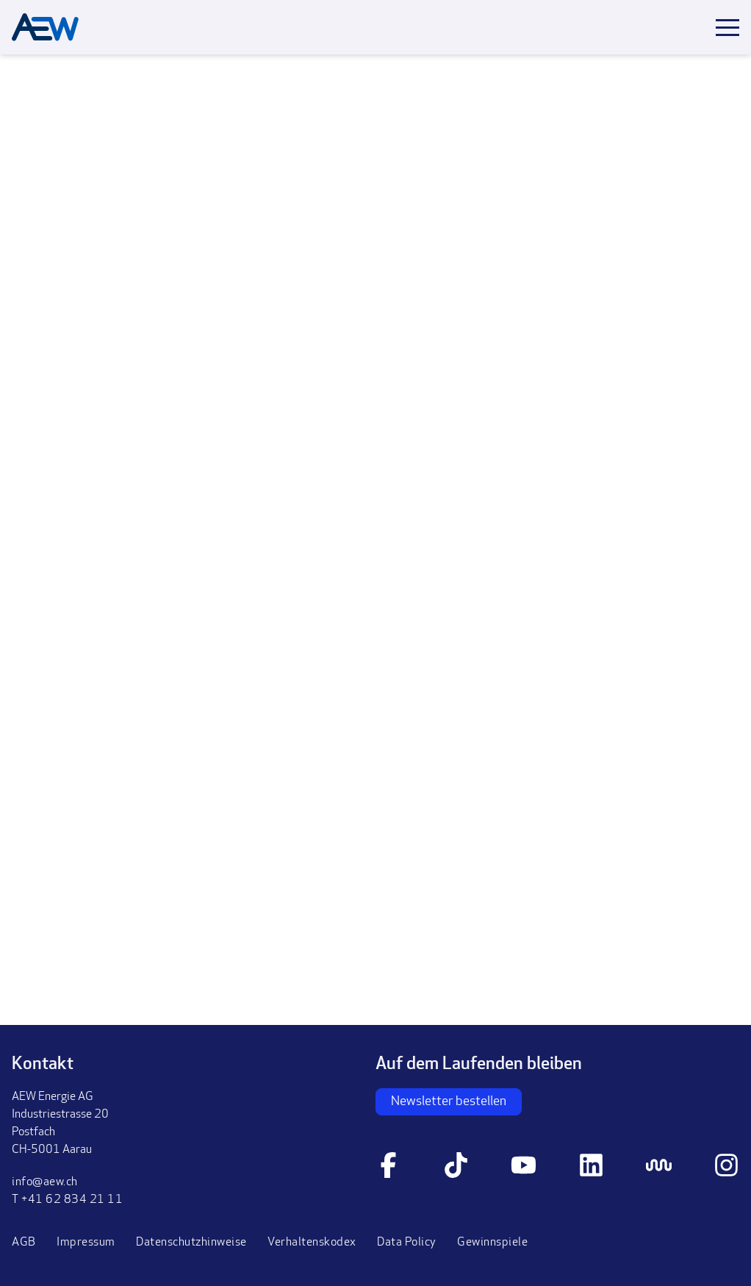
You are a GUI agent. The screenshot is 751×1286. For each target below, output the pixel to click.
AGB (24, 1243)
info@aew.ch (45, 1182)
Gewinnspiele (492, 1243)
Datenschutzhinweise (191, 1243)
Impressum (86, 1243)
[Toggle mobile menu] (727, 27)
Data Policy (406, 1243)
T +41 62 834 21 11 (67, 1200)
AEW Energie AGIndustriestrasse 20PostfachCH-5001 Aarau (60, 1123)
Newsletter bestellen (448, 1102)
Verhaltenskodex (311, 1243)
